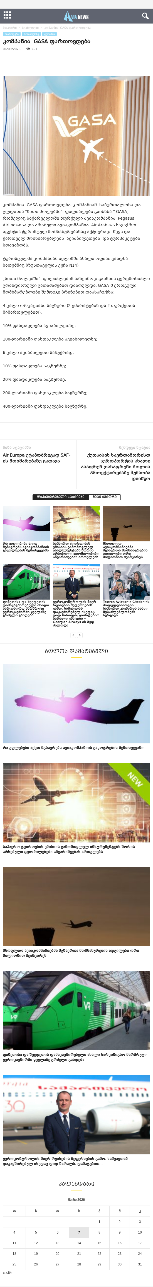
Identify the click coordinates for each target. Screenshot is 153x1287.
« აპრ (7, 1273)
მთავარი (10, 28)
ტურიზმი (49, 34)
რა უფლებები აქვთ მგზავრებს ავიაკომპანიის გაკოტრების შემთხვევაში (26, 547)
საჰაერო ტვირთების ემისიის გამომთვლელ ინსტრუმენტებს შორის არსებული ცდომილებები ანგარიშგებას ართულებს (75, 551)
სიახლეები (30, 28)
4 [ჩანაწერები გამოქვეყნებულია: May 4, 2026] (14, 1232)
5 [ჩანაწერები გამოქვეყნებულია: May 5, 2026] (36, 1232)
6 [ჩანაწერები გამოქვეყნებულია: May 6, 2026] (58, 1232)
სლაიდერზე (31, 34)
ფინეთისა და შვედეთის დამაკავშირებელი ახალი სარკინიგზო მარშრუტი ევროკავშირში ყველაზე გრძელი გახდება (26, 609)
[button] (144, 16)
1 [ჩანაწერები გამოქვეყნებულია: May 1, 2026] (99, 1222)
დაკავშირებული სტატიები (60, 497)
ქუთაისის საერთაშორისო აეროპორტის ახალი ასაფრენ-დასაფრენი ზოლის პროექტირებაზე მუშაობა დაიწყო (115, 467)
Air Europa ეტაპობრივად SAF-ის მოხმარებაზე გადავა (36, 458)
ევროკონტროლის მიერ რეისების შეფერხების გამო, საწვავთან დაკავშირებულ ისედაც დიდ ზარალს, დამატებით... (65, 1162)
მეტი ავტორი (105, 497)
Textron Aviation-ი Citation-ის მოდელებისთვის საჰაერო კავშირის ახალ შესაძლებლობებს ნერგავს (126, 609)
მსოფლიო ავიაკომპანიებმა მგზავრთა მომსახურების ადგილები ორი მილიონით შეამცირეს (125, 551)
